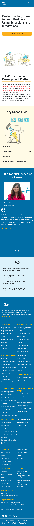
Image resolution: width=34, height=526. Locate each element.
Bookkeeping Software (8, 397)
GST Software (5, 409)
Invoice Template (23, 406)
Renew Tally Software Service (24, 329)
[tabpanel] (17, 206)
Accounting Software (8, 392)
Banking (4, 359)
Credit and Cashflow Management (8, 362)
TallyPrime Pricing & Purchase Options (24, 346)
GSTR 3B (4, 437)
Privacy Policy (12, 523)
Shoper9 (4, 348)
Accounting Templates (24, 403)
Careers (19, 455)
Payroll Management (24, 364)
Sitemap (20, 458)
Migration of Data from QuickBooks (14, 161)
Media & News (6, 486)
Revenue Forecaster (23, 397)
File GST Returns (6, 425)
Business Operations (8, 382)
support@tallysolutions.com (10, 495)
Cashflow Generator (24, 411)
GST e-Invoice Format (24, 419)
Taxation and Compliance (21, 368)
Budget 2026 (21, 425)
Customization (7, 151)
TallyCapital (5, 342)
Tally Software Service (8, 328)
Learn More (6, 229)
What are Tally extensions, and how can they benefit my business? (16, 269)
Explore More (17, 34)
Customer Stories (23, 452)
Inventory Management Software (9, 413)
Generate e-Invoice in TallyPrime (8, 441)
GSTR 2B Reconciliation (9, 434)
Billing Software (6, 395)
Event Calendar (6, 464)
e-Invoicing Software (8, 406)
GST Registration (6, 422)
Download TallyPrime (24, 351)
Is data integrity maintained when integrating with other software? (14, 289)
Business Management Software (9, 401)
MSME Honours (22, 450)
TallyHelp (4, 493)
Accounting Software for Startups (24, 379)
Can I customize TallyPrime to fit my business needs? (14, 282)
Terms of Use (23, 523)
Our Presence (5, 483)
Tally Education (6, 480)
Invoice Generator (23, 394)
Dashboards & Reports (8, 367)
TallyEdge (4, 345)
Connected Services (23, 361)
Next (32, 213)
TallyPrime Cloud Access (6, 335)
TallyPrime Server (7, 331)
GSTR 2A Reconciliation (9, 431)
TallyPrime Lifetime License (23, 340)
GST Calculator (22, 400)
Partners (4, 472)
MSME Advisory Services (6, 476)
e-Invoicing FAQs (22, 422)
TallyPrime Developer (8, 339)
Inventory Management (5, 377)
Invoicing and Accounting (21, 357)
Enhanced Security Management (7, 371)
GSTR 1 (3, 428)
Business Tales (6, 461)
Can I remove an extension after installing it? (13, 276)
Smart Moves (5, 453)
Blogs (3, 455)
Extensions (6, 146)
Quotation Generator (24, 409)
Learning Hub (5, 458)
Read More (6, 316)
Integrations (7, 156)
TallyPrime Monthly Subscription (23, 335)
